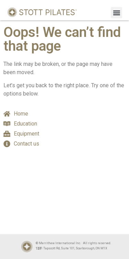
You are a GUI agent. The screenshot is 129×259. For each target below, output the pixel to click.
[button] (116, 12)
